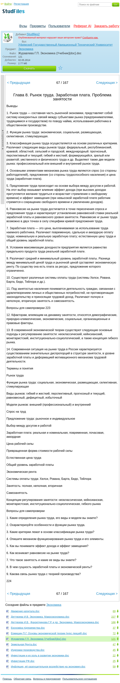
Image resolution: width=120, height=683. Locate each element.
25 (114, 661)
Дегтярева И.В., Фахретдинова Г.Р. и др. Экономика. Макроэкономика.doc (55, 622)
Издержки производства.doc (27, 649)
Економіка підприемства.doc (28, 627)
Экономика (25, 49)
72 (114, 633)
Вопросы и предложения (47, 678)
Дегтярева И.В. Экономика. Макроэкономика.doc (40, 616)
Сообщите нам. (90, 38)
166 (113, 622)
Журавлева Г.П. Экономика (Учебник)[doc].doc (38, 638)
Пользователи (59, 26)
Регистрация (21, 3)
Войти (8, 3)
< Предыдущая (18, 83)
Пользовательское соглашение (79, 678)
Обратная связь (22, 678)
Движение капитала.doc (25, 611)
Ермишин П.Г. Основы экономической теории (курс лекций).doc (49, 633)
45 (114, 649)
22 (114, 655)
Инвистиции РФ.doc (22, 661)
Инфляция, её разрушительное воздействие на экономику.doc (48, 666)
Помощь (7, 678)
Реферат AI (82, 26)
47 (114, 644)
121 (113, 638)
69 (114, 611)
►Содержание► (2, 139)
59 (114, 666)
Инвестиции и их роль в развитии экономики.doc (40, 655)
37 (114, 627)
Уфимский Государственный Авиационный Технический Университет (65, 44)
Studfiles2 (33, 34)
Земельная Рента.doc (24, 644)
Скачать (29, 68)
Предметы (38, 26)
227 (113, 616)
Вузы (23, 26)
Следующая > (107, 83)
